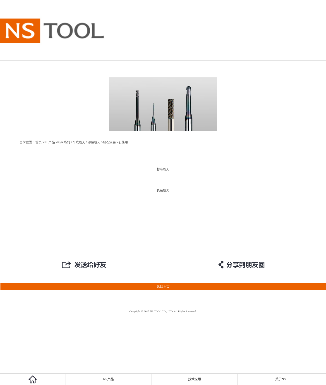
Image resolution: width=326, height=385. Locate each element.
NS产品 (49, 142)
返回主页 (85, 286)
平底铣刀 (79, 142)
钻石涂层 (109, 142)
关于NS (280, 379)
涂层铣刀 (94, 142)
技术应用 (194, 379)
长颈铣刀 (163, 190)
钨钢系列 (63, 142)
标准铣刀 (163, 169)
